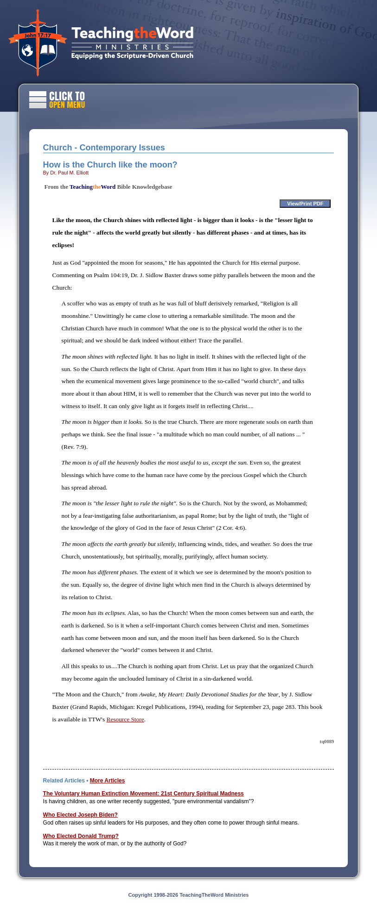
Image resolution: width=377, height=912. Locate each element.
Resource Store (125, 719)
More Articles (107, 780)
